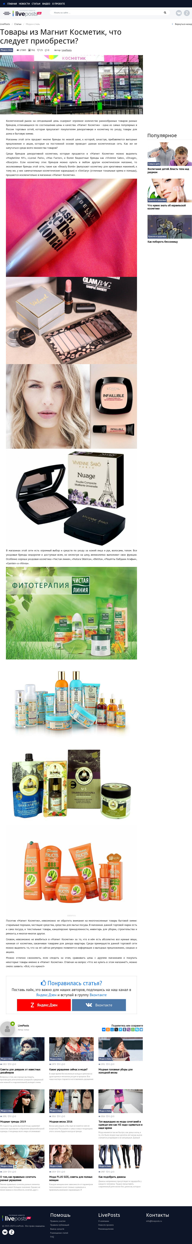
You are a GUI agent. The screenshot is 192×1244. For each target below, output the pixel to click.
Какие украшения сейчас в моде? (68, 1069)
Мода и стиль (6, 50)
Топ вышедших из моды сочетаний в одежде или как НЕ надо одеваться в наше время (120, 1125)
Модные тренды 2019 (13, 1121)
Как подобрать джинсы (112, 1177)
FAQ (52, 1236)
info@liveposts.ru (154, 1221)
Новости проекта (106, 1225)
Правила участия (57, 1221)
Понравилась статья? (71, 983)
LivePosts (5, 24)
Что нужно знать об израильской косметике (167, 207)
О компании (103, 1221)
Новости (24, 3)
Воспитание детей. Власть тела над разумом (168, 170)
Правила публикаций (59, 1225)
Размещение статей (59, 1233)
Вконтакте (98, 994)
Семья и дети (154, 164)
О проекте (58, 3)
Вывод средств (57, 1229)
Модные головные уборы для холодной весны (115, 1071)
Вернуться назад (182, 24)
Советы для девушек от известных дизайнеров (20, 1071)
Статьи (36, 3)
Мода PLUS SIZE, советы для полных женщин (70, 1178)
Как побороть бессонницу (163, 241)
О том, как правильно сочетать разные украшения (18, 1178)
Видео (46, 3)
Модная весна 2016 (60, 1121)
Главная (10, 4)
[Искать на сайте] (110, 12)
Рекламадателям (106, 1229)
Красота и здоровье (157, 200)
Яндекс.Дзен (46, 994)
